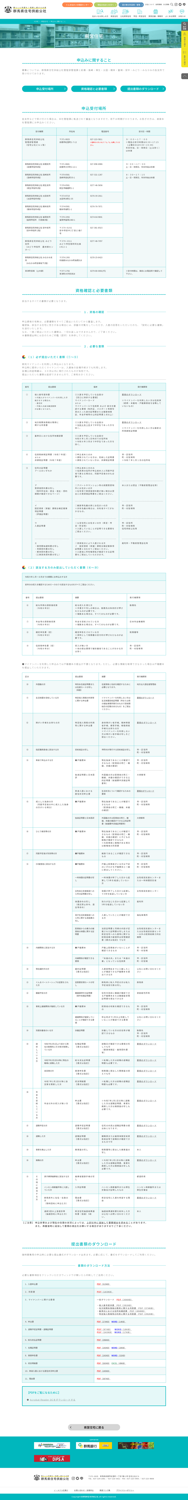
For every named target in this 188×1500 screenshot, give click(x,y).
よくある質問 (170, 13)
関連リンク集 (105, 1490)
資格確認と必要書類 (94, 89)
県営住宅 (114, 13)
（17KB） (123, 1332)
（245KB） (104, 1371)
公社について (149, 4)
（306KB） (125, 1299)
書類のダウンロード (147, 1160)
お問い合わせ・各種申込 (84, 1490)
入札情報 (166, 4)
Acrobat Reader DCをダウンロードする (53, 1399)
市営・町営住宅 (139, 13)
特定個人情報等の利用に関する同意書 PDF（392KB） (127, 1314)
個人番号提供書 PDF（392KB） (116, 1305)
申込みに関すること (58, 21)
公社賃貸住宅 (125, 13)
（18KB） (123, 1329)
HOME (36, 21)
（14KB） (119, 1321)
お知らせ (182, 13)
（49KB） (119, 1363)
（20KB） (119, 1347)
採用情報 (159, 4)
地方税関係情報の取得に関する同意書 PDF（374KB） (127, 1308)
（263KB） (103, 1363)
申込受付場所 (44, 89)
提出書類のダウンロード (143, 89)
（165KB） (105, 1291)
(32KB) (118, 1355)
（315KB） (104, 1284)
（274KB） (103, 1321)
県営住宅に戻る (94, 1427)
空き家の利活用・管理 (131, 4)
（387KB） (104, 1378)
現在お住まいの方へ (106, 4)
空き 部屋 (184, 26)
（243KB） (104, 1332)
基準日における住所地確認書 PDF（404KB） (122, 1311)
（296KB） (104, 1340)
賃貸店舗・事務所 (155, 13)
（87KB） (104, 1329)
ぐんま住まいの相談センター (77, 4)
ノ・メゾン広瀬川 (61, 1490)
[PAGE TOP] (184, 76)
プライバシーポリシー (125, 1490)
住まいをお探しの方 (100, 13)
